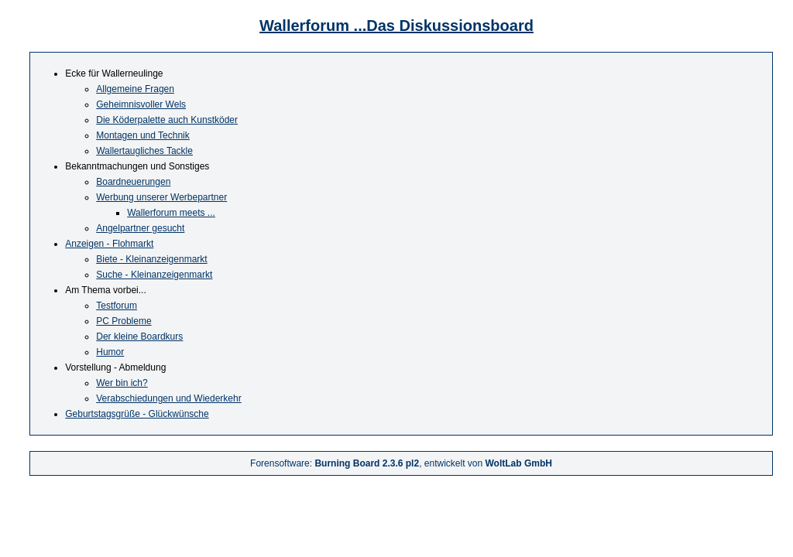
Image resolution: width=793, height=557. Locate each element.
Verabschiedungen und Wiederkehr (168, 398)
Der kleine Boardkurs (139, 336)
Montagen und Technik (143, 135)
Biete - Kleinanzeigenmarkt (151, 259)
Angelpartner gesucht (140, 228)
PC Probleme (123, 321)
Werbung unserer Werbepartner (161, 197)
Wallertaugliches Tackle (144, 150)
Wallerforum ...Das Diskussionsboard (396, 25)
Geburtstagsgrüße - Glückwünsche (136, 413)
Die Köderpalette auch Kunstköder (167, 119)
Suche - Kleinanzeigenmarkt (154, 274)
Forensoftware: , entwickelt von (401, 463)
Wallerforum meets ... (171, 212)
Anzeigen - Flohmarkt (109, 243)
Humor (110, 352)
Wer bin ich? (121, 383)
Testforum (116, 305)
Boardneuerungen (133, 181)
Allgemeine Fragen (135, 89)
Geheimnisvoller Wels (141, 104)
